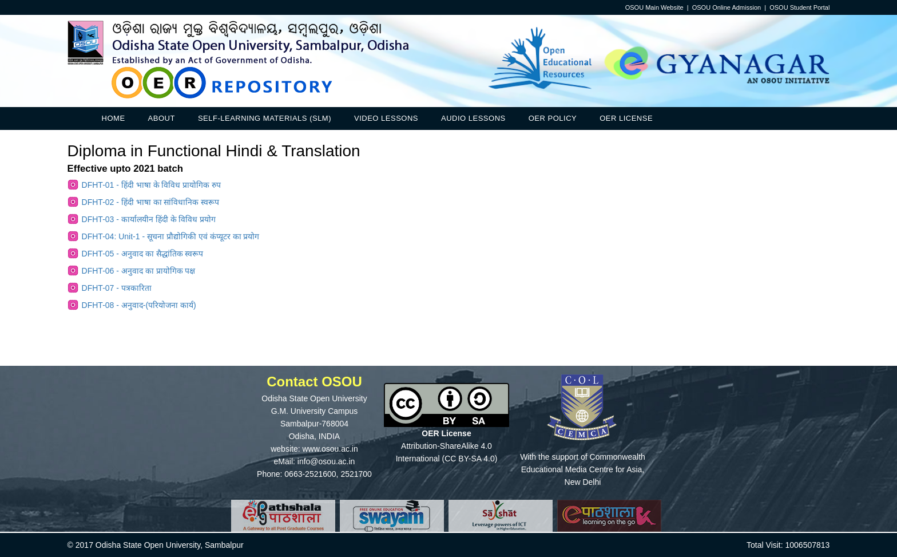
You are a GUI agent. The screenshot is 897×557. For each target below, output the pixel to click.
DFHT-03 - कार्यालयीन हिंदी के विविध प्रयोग (149, 219)
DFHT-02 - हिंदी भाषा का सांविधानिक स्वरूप (151, 202)
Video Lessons (386, 118)
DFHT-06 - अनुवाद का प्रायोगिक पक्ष (139, 270)
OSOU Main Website (654, 7)
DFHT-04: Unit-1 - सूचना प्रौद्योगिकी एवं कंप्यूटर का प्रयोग (171, 236)
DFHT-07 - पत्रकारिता (117, 288)
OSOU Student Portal (799, 7)
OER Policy (553, 118)
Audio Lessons (473, 118)
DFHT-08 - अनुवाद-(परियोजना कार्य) (139, 305)
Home (113, 118)
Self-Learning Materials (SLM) (264, 118)
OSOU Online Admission (726, 7)
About (161, 118)
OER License (626, 118)
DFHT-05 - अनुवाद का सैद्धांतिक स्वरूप (143, 253)
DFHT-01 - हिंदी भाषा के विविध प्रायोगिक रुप (151, 184)
